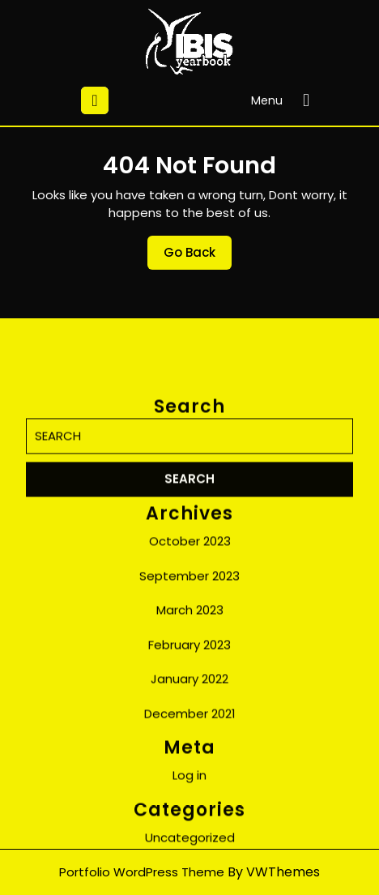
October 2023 (190, 649)
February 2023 (189, 753)
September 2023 (189, 684)
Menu (284, 100)
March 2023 (190, 718)
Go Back (198, 257)
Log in (189, 884)
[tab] (95, 100)
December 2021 (190, 822)
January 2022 (189, 787)
